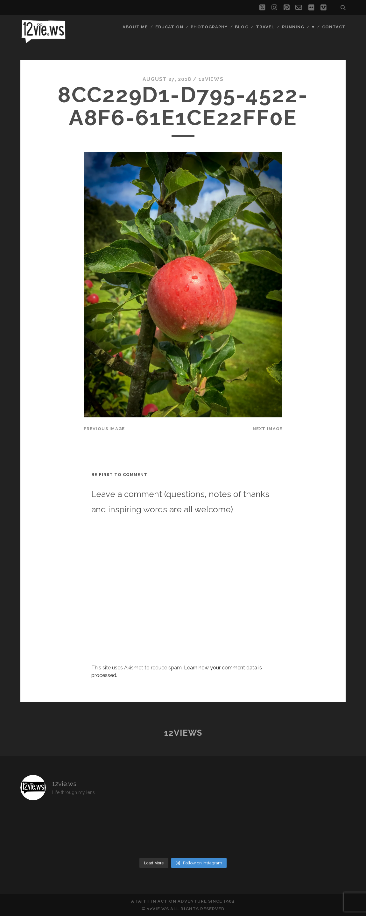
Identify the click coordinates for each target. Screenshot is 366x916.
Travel (265, 27)
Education (169, 27)
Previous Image (104, 428)
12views (211, 79)
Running (293, 27)
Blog (241, 27)
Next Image (268, 428)
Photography (209, 27)
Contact (334, 27)
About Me (135, 27)
